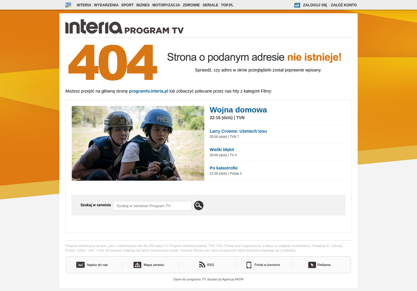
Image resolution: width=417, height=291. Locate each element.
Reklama (323, 265)
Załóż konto (344, 5)
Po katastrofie (224, 168)
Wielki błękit (222, 149)
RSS (210, 265)
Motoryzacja (166, 5)
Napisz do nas (97, 265)
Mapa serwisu (154, 265)
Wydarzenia (106, 5)
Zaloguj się (315, 5)
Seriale (210, 5)
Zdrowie (191, 5)
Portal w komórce (267, 265)
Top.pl (227, 5)
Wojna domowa (238, 109)
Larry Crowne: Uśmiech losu (238, 131)
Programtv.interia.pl (148, 91)
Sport (127, 5)
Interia (84, 5)
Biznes (143, 5)
